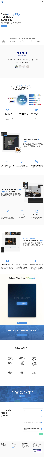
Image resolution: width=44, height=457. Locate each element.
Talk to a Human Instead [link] (22, 322)
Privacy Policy (35, 447)
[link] (2, 2)
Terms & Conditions (36, 446)
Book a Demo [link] (22, 396)
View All (41, 433)
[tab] (16, 66)
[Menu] (42, 2)
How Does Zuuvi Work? (25, 446)
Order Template (14, 446)
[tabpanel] (22, 57)
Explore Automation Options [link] (10, 372)
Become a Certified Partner (37, 444)
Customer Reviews (35, 445)
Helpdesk (23, 447)
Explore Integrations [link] (34, 373)
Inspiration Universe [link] (22, 334)
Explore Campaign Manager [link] (21, 372)
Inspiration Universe (25, 445)
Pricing (13, 445)
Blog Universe (24, 444)
